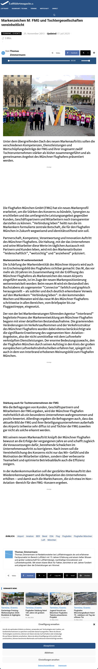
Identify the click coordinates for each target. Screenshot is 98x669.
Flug (58, 536)
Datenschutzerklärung (46, 665)
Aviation (29, 536)
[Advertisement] (49, 186)
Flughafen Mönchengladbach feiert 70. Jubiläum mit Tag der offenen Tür (85, 612)
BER (38, 536)
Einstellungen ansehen (49, 660)
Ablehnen (49, 653)
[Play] (5, 61)
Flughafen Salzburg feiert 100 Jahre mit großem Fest (36, 611)
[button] (94, 624)
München (52, 540)
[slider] (39, 61)
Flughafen (66, 536)
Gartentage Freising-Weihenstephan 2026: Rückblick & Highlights (9, 612)
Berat (44, 536)
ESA (51, 536)
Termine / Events (11, 33)
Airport (20, 536)
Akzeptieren (49, 646)
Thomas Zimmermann (18, 53)
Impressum (62, 665)
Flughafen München (83, 536)
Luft (43, 540)
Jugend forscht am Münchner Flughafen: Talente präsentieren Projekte (61, 612)
